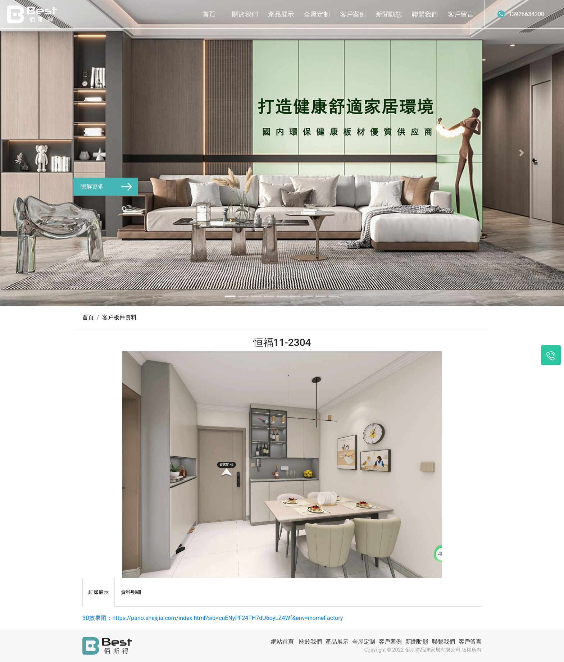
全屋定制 (317, 14)
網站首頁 (282, 641)
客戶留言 (461, 14)
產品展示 (281, 14)
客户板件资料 (119, 317)
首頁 (209, 14)
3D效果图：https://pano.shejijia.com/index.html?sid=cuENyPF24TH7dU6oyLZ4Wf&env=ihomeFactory (212, 618)
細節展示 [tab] (98, 592)
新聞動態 (389, 14)
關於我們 (245, 14)
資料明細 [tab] (131, 592)
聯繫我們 (425, 14)
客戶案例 (353, 14)
